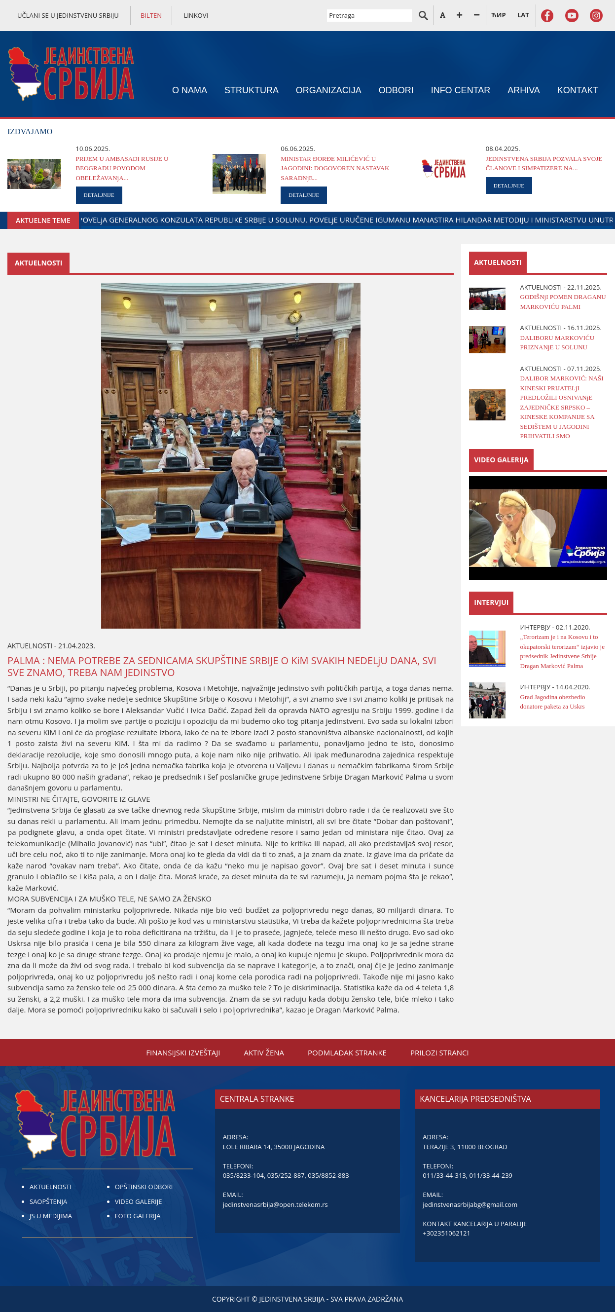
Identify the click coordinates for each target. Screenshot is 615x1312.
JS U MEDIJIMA (51, 1215)
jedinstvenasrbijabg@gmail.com (470, 1204)
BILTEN (151, 15)
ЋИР (498, 14)
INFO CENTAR (461, 90)
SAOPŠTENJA (48, 1201)
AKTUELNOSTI (51, 1186)
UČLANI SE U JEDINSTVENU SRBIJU (68, 15)
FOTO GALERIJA (138, 1215)
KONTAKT (578, 90)
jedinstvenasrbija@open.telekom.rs (275, 1204)
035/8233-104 (243, 1175)
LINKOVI (195, 15)
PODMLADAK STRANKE (347, 1052)
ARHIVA (523, 90)
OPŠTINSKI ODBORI (144, 1186)
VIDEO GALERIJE (138, 1201)
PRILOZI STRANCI (439, 1052)
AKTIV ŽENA (264, 1052)
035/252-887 (286, 1175)
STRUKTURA (251, 90)
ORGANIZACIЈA (329, 90)
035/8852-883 (328, 1175)
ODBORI (396, 90)
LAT (523, 14)
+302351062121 (446, 1233)
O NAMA (189, 90)
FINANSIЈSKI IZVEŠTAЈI (183, 1052)
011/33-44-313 (444, 1175)
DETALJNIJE (99, 195)
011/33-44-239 (491, 1175)
